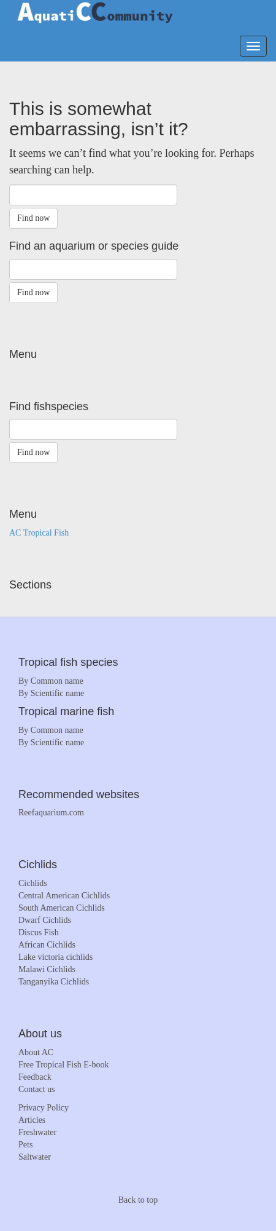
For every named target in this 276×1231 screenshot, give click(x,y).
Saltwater (34, 1157)
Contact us (36, 1089)
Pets (25, 1144)
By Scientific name (51, 693)
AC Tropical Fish (39, 532)
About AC (35, 1052)
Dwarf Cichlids (44, 920)
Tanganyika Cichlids (53, 981)
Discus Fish (38, 932)
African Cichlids (46, 944)
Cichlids (32, 883)
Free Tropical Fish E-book (63, 1064)
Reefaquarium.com (51, 812)
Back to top (138, 1200)
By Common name (50, 681)
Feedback (35, 1077)
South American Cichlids (61, 907)
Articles (31, 1120)
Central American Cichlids (64, 895)
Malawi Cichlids (46, 969)
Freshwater (37, 1132)
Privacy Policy (43, 1107)
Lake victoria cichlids (55, 957)
